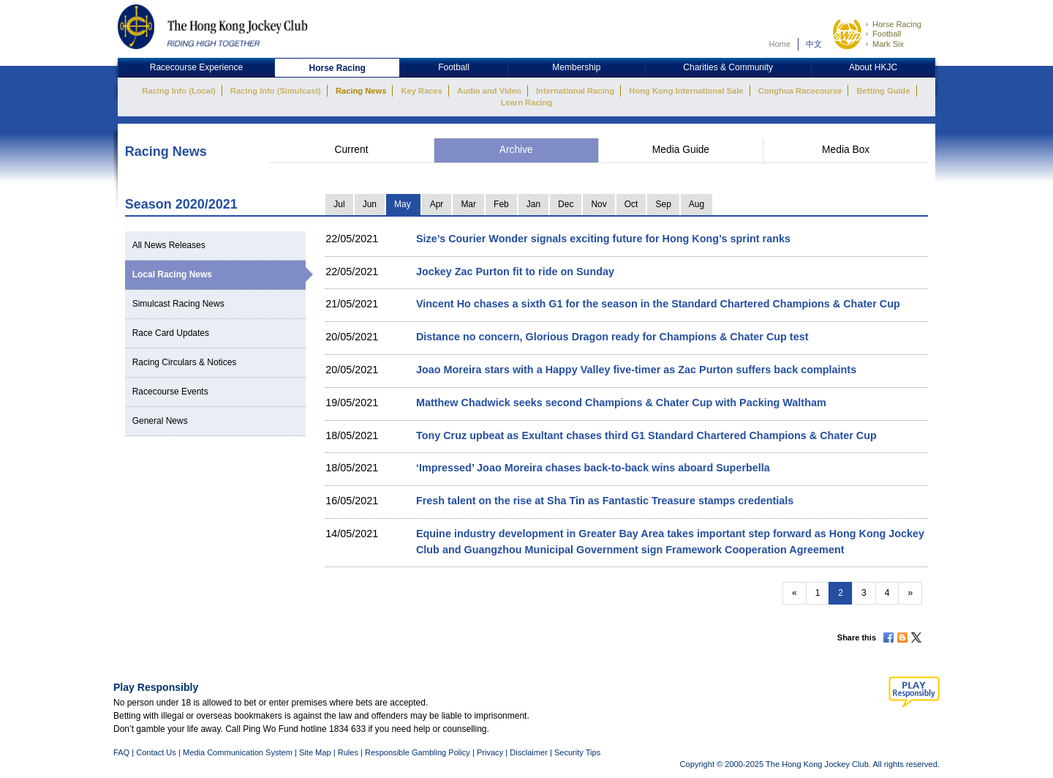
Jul (338, 204)
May (402, 204)
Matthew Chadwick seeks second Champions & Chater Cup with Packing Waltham (621, 402)
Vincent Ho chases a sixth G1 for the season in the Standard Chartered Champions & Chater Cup (658, 304)
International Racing (575, 90)
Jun (370, 204)
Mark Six (888, 44)
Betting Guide (883, 90)
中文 (814, 44)
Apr (437, 204)
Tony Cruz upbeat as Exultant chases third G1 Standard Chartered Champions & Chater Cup (646, 435)
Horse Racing (896, 24)
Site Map (315, 752)
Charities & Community (728, 67)
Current (351, 149)
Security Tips (577, 752)
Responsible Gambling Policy (417, 752)
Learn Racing (527, 102)
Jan (533, 204)
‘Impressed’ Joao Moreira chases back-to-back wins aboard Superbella (593, 468)
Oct (631, 204)
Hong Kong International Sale (686, 90)
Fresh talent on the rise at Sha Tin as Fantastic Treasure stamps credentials (604, 500)
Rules (349, 752)
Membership (576, 67)
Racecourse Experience (196, 67)
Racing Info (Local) (178, 90)
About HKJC (873, 67)
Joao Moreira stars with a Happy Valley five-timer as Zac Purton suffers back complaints (636, 369)
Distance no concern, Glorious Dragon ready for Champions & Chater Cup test (612, 337)
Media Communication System (237, 752)
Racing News (361, 90)
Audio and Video (489, 90)
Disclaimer (529, 752)
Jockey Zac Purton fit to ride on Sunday (515, 271)
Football (886, 33)
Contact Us (156, 752)
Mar (468, 204)
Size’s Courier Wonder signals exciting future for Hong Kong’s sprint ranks (603, 238)
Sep (663, 204)
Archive (516, 149)
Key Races (421, 90)
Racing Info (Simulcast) (275, 90)
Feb (501, 204)
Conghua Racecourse (800, 90)
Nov (598, 204)
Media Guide (680, 149)
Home (779, 44)
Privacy (490, 752)
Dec (565, 204)
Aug (696, 204)
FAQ (121, 752)
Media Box (845, 149)
